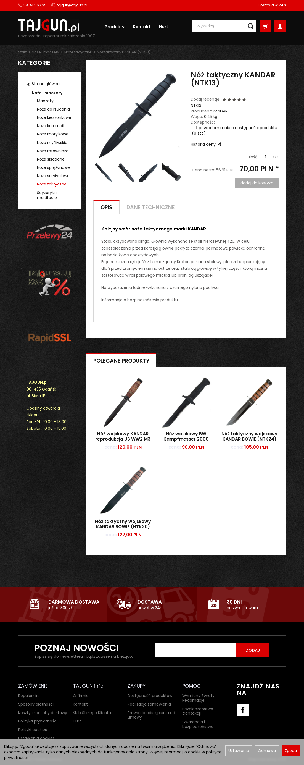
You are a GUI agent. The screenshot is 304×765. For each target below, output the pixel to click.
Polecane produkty (121, 361)
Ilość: (253, 157)
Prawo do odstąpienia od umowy (151, 715)
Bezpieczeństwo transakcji (197, 711)
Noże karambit (51, 126)
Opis (106, 207)
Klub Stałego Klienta (92, 713)
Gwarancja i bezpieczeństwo (197, 724)
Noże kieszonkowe (54, 117)
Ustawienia (238, 750)
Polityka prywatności (37, 721)
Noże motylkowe (52, 134)
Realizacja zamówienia (149, 704)
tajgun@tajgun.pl (69, 5)
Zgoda (291, 750)
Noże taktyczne (52, 184)
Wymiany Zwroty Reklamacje (198, 698)
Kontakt (141, 27)
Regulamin (28, 695)
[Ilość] (265, 157)
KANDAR (220, 111)
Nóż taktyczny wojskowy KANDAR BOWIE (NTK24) (249, 436)
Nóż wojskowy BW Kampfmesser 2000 (186, 436)
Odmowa (267, 750)
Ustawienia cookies (36, 738)
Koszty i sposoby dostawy (42, 713)
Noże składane (51, 159)
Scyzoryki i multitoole (47, 195)
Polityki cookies (32, 729)
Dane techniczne (150, 207)
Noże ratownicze (52, 151)
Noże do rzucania (53, 109)
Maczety (45, 101)
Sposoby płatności (36, 704)
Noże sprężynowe (53, 167)
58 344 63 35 (32, 5)
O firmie (81, 695)
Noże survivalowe (53, 176)
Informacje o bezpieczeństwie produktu (139, 300)
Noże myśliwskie (52, 142)
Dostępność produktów (150, 695)
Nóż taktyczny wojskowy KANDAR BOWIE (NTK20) (123, 524)
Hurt (163, 27)
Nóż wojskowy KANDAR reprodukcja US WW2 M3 (122, 436)
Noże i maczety (47, 93)
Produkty (115, 27)
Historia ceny (206, 144)
